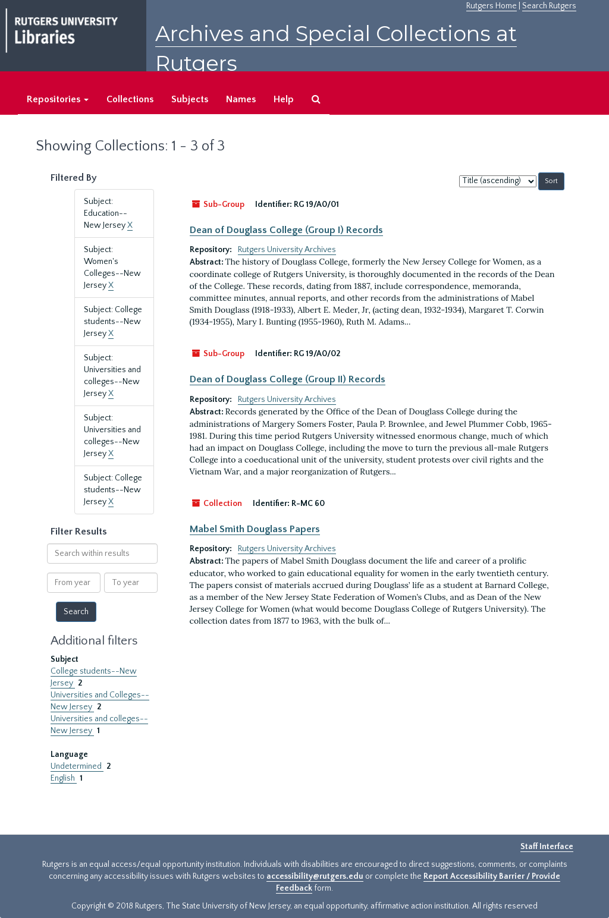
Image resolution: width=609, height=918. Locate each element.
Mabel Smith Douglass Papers (255, 529)
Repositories (58, 99)
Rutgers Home (491, 6)
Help (284, 99)
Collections (129, 99)
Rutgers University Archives (287, 249)
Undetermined (77, 766)
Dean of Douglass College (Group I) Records (286, 230)
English (64, 778)
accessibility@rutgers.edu (314, 876)
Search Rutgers (549, 6)
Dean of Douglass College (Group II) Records (287, 379)
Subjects (189, 99)
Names (241, 99)
